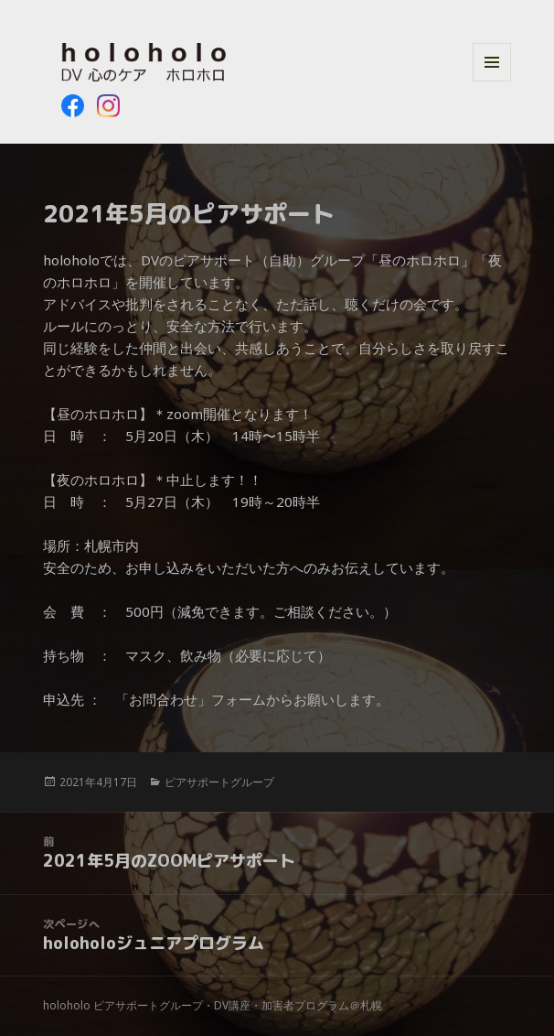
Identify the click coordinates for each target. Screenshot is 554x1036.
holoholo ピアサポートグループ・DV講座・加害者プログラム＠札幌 (212, 1005)
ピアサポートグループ (219, 782)
